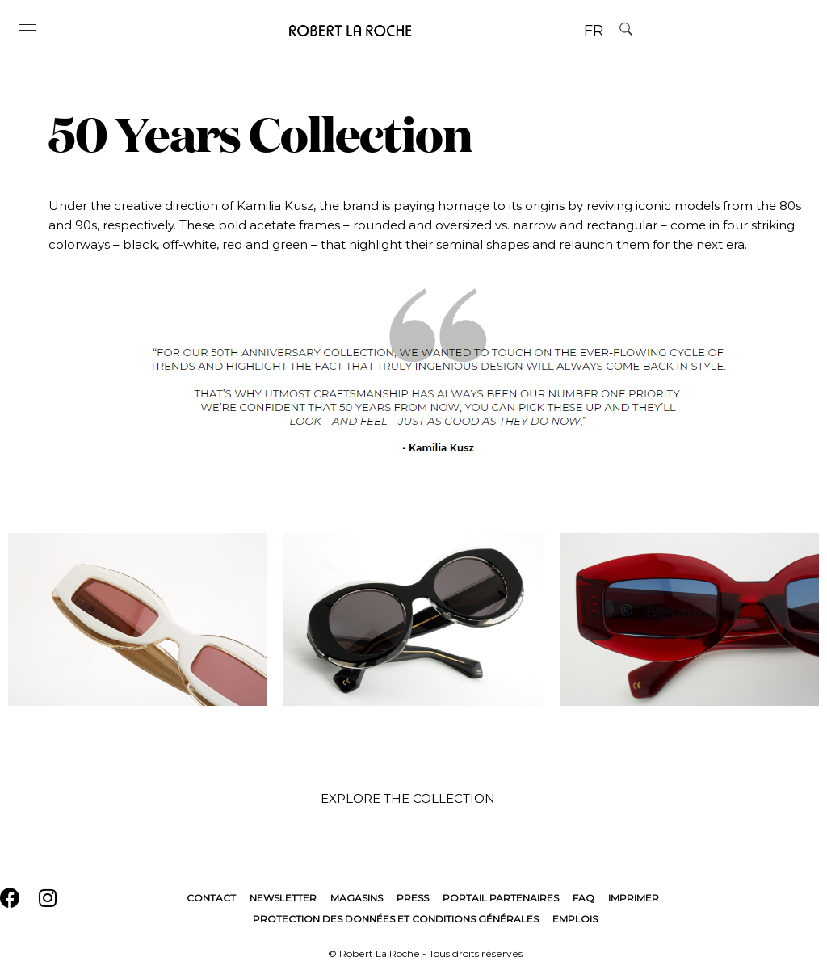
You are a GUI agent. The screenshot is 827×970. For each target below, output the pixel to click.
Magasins (356, 898)
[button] (414, 798)
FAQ (583, 898)
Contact (211, 898)
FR (593, 31)
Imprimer (633, 898)
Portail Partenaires (501, 898)
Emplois (575, 919)
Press (413, 898)
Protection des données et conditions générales (396, 919)
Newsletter (283, 898)
